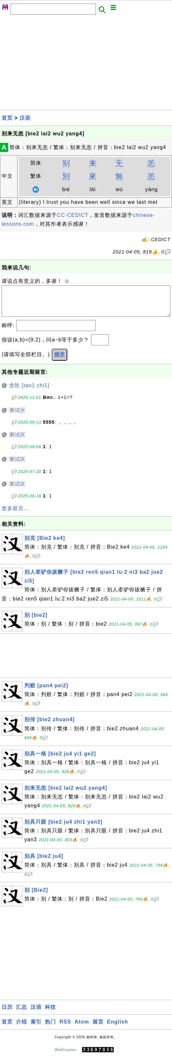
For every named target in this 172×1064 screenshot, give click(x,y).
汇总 (21, 1013)
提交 (59, 361)
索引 (36, 1028)
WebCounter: (66, 1056)
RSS (65, 1028)
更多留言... (15, 515)
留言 (98, 1028)
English (117, 1028)
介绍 (21, 1028)
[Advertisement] (86, 64)
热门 (50, 1028)
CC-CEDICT (72, 215)
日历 (7, 1013)
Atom (81, 1028)
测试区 (17, 416)
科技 (50, 1013)
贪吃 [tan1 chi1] (29, 392)
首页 (7, 118)
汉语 (25, 118)
